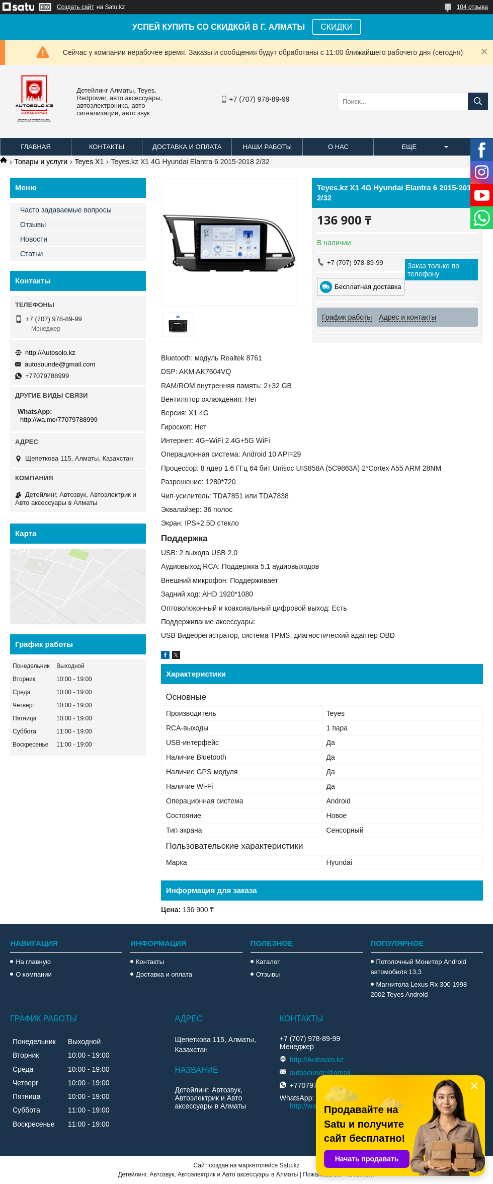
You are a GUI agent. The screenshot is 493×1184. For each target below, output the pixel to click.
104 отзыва (472, 7)
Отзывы (33, 224)
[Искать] (478, 101)
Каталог (268, 962)
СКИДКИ (336, 27)
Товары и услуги (40, 162)
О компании (34, 974)
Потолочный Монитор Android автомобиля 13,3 (418, 967)
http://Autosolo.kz (50, 352)
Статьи (31, 254)
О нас (338, 147)
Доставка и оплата (186, 147)
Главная (36, 147)
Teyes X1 (89, 162)
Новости (33, 239)
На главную (33, 962)
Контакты (106, 147)
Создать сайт (75, 7)
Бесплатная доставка (368, 286)
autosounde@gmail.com (60, 364)
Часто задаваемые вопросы (66, 210)
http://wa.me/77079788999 (59, 419)
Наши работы (267, 147)
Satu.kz (289, 1165)
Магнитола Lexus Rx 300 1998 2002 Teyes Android (419, 989)
